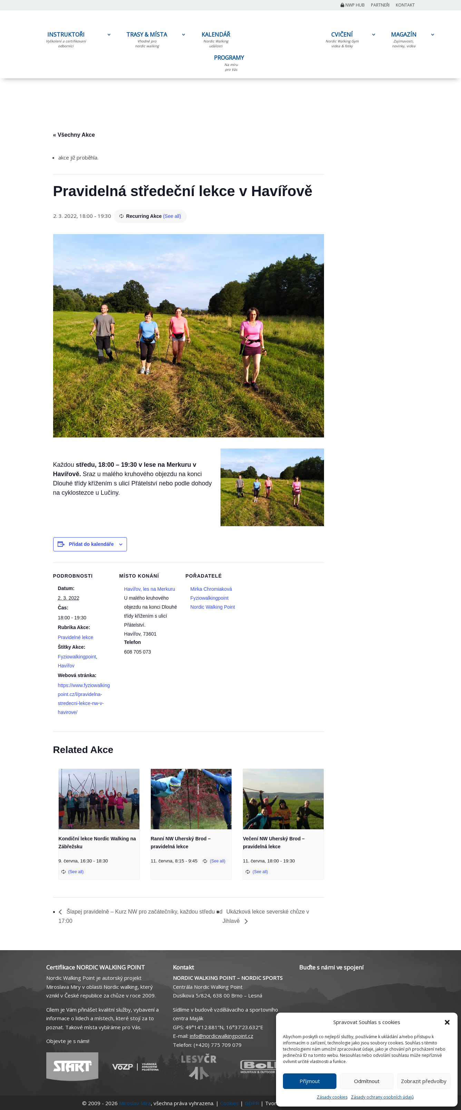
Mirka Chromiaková (211, 589)
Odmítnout (367, 1081)
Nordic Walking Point (212, 607)
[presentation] (99, 799)
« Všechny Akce (74, 135)
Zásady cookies (332, 1097)
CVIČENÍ (342, 41)
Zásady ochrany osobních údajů (382, 1097)
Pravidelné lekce (76, 637)
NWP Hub (353, 5)
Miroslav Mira (135, 1103)
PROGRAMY (231, 64)
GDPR (252, 1103)
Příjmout (310, 1081)
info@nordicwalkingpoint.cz (221, 1035)
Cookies (229, 1103)
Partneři (380, 5)
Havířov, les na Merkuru (149, 589)
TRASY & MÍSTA (147, 41)
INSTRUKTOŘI (66, 41)
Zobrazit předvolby (424, 1081)
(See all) (172, 216)
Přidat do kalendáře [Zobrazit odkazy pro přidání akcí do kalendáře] (91, 544)
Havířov (66, 665)
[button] (447, 1022)
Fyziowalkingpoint (77, 656)
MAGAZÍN (403, 41)
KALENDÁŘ (216, 41)
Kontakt (405, 5)
